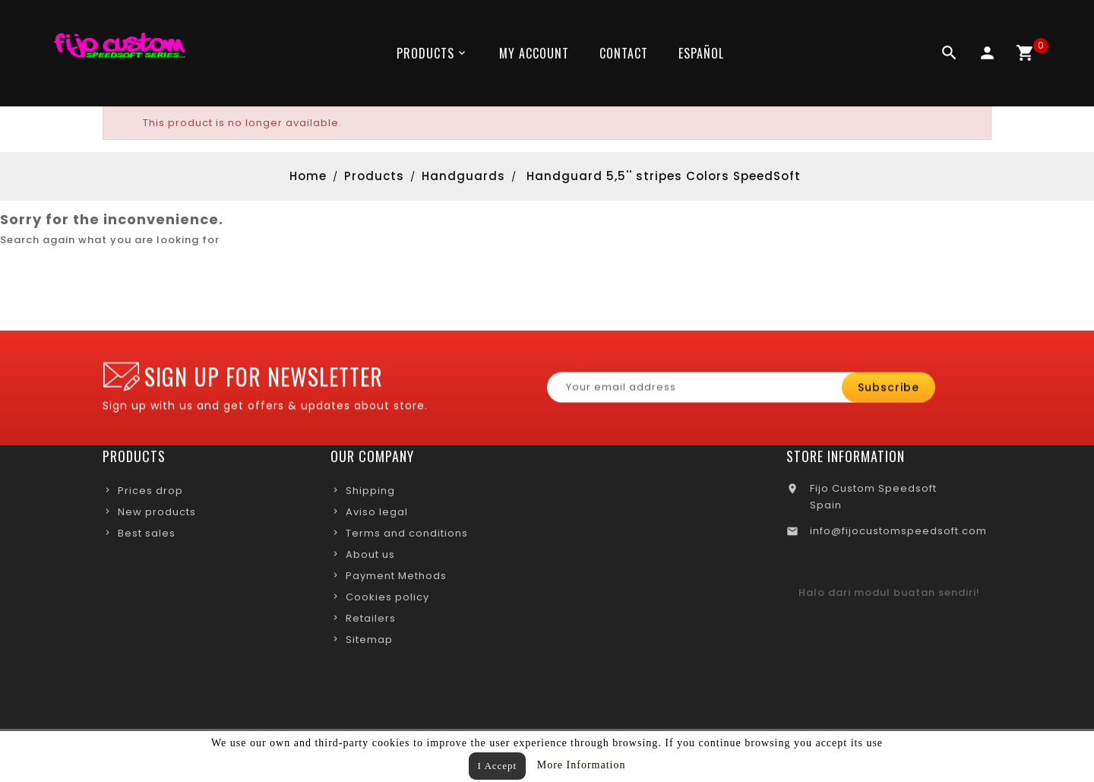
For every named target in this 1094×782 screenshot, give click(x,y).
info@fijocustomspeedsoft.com (898, 534)
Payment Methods (396, 578)
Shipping (370, 493)
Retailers (371, 621)
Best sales (146, 536)
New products (157, 515)
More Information (581, 765)
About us (370, 557)
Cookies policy (387, 600)
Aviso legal (377, 515)
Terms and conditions (407, 536)
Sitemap (369, 642)
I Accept (497, 765)
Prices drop (150, 493)
